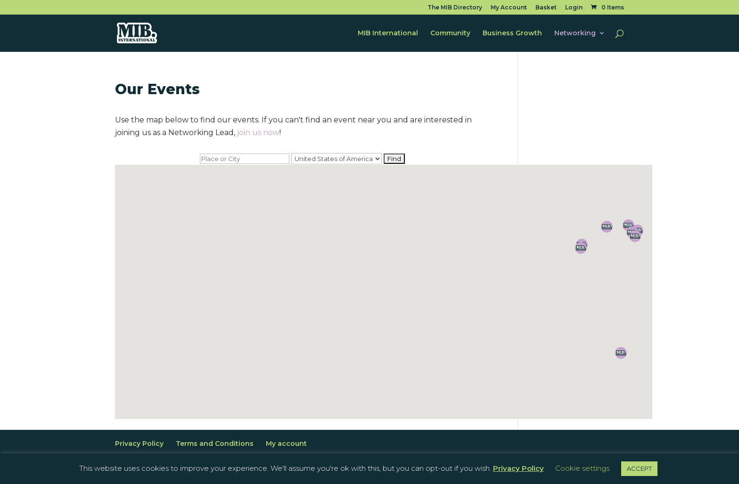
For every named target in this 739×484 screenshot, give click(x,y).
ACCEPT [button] (639, 468)
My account (286, 443)
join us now (258, 132)
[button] (621, 353)
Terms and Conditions (215, 443)
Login (574, 8)
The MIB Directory (454, 8)
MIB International (388, 33)
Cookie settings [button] (582, 468)
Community (450, 33)
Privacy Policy (139, 443)
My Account (509, 8)
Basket (546, 8)
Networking (575, 33)
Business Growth (512, 33)
